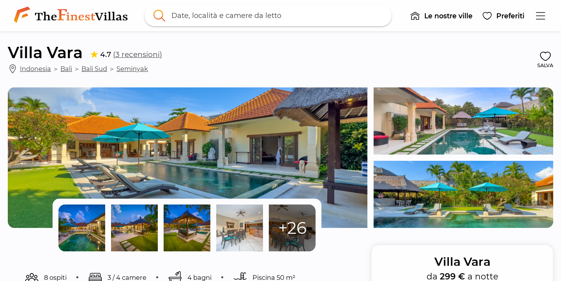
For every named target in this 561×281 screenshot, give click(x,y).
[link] (72, 15)
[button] (441, 15)
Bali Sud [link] (94, 69)
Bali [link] (66, 69)
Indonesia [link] (35, 69)
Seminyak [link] (132, 69)
